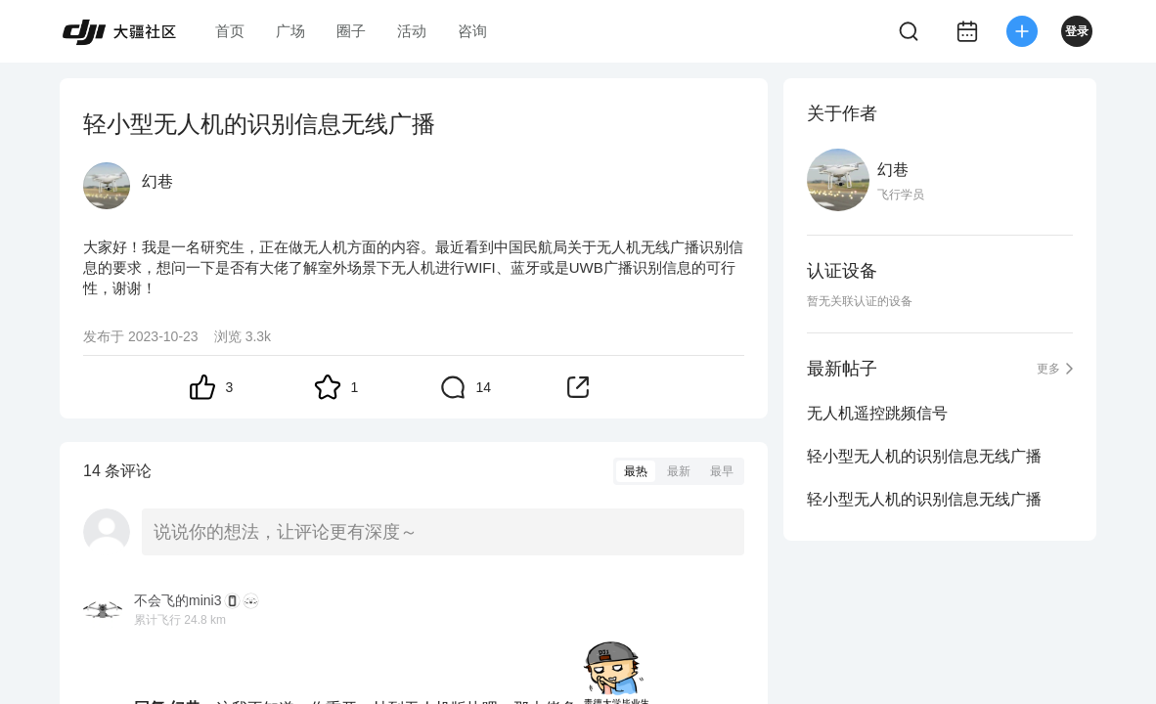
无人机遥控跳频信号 (877, 413)
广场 (290, 30)
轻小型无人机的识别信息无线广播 (924, 456)
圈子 (351, 30)
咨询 (472, 30)
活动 (411, 30)
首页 (230, 30)
